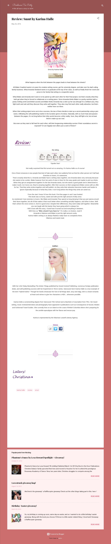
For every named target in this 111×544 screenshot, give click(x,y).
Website (55, 325)
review (30, 390)
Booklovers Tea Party (22, 5)
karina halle (21, 390)
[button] (98, 18)
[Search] (102, 6)
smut (37, 390)
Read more (95, 476)
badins (60, 538)
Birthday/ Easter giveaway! (24, 506)
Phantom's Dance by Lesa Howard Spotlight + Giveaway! (38, 457)
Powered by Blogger (55, 534)
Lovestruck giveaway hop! (24, 483)
